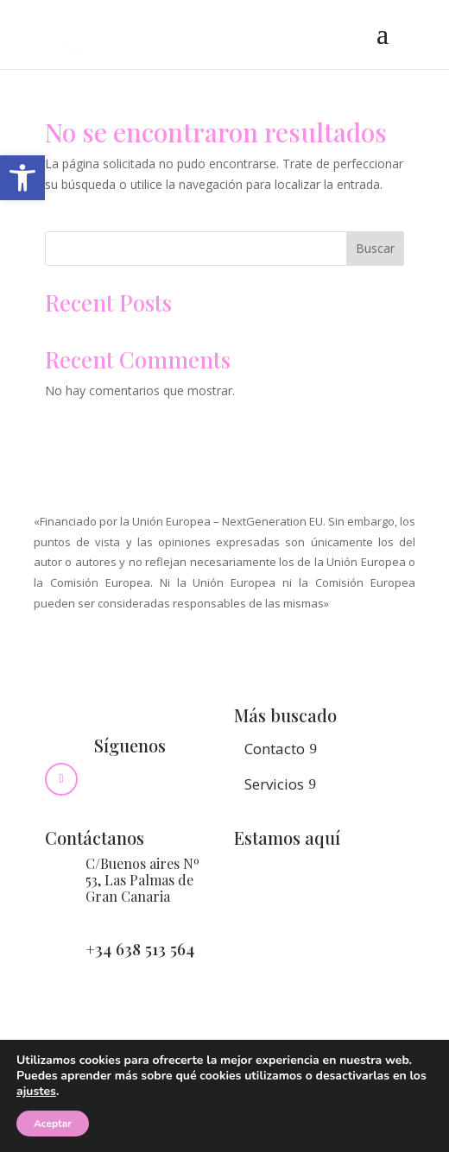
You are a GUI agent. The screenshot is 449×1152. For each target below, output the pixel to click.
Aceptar (53, 1123)
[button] (22, 177)
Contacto (274, 749)
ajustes (36, 1091)
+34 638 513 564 (139, 948)
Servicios (274, 784)
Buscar (375, 248)
